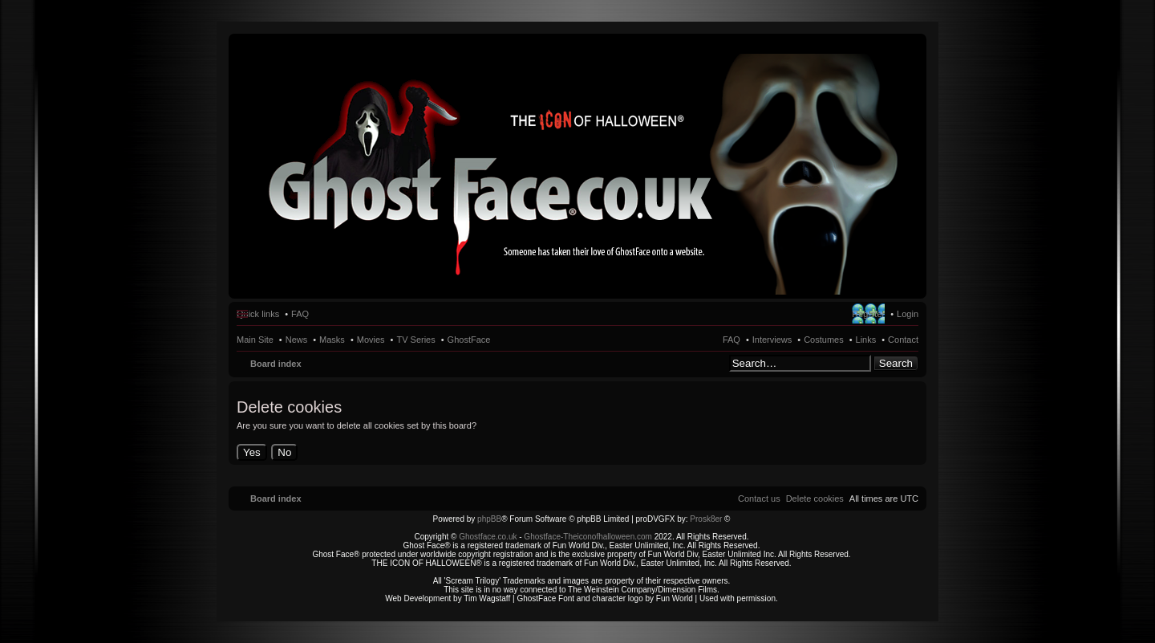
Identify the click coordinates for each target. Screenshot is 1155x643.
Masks (332, 339)
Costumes (824, 339)
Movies (371, 339)
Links (866, 339)
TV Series (415, 339)
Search (896, 363)
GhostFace (469, 339)
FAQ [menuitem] (300, 314)
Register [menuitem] (868, 314)
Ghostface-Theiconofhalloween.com (588, 536)
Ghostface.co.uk (489, 536)
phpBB (489, 519)
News (297, 339)
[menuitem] (815, 498)
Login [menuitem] (907, 314)
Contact (903, 339)
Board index (276, 363)
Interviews (772, 339)
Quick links (258, 314)
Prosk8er (706, 519)
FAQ (731, 339)
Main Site (255, 339)
